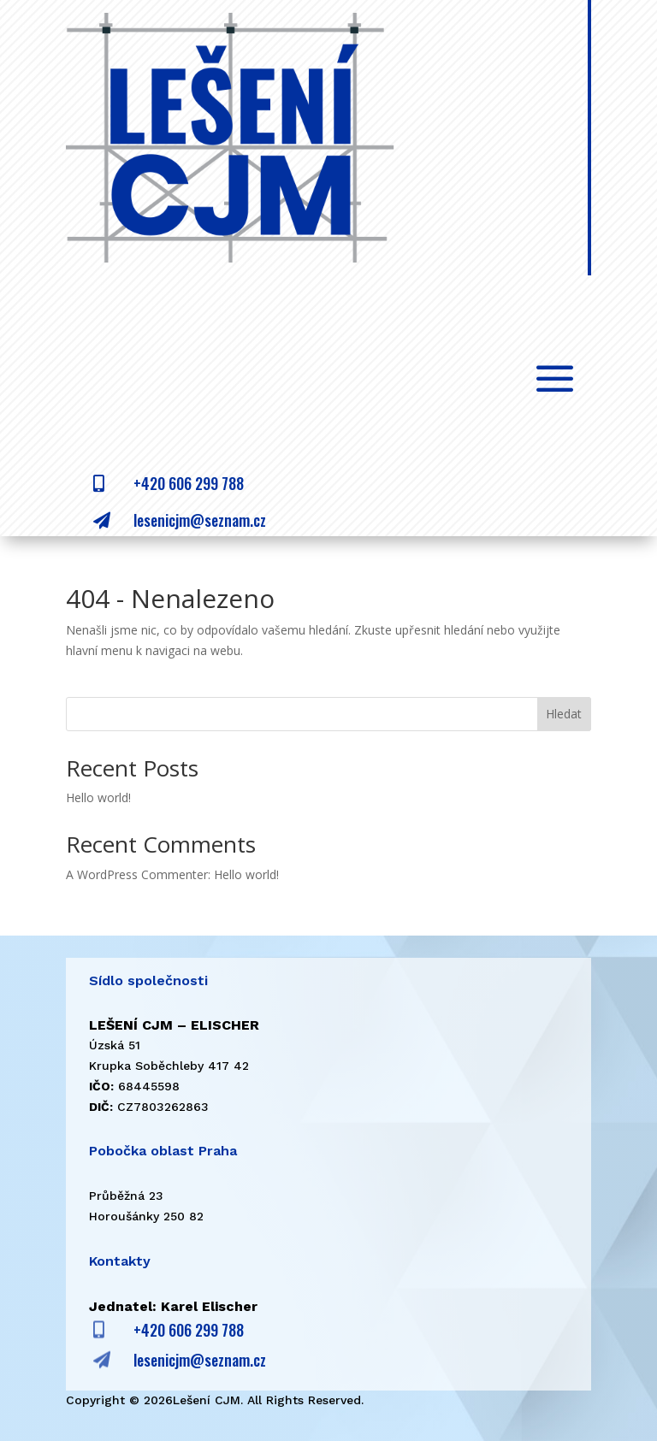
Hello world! (98, 797)
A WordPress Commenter (137, 874)
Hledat (564, 714)
